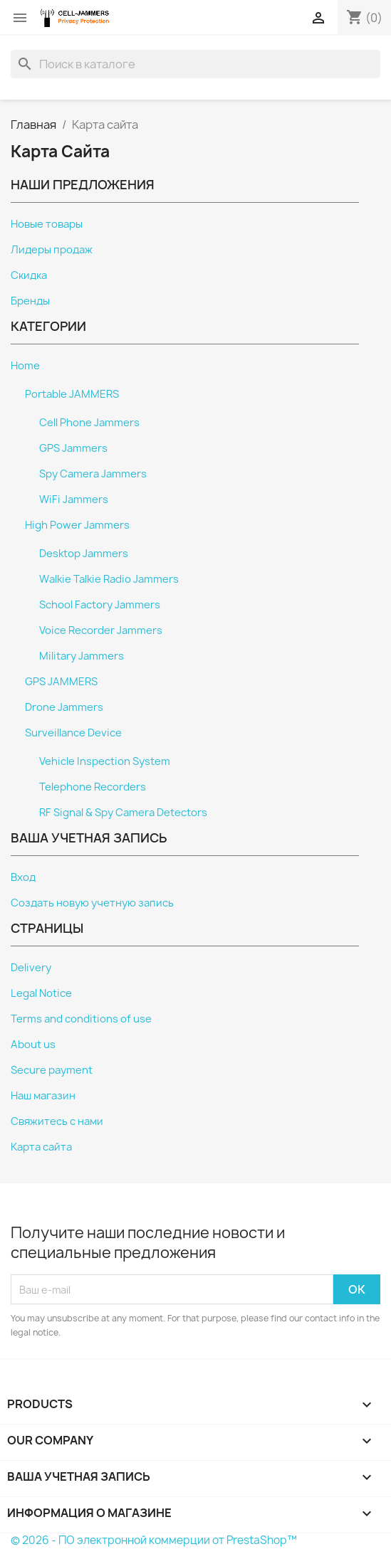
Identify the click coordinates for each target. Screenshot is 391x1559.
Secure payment (52, 1070)
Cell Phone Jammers (89, 423)
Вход (23, 877)
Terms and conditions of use (81, 1019)
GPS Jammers (73, 448)
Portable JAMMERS (72, 394)
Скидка (29, 275)
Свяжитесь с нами (57, 1121)
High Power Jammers (77, 525)
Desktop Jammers (83, 553)
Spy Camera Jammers (93, 474)
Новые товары (47, 224)
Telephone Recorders (92, 787)
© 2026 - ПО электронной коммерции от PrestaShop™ (154, 1540)
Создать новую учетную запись (92, 903)
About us (33, 1044)
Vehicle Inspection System (104, 761)
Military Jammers (81, 656)
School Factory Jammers (99, 605)
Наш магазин (43, 1096)
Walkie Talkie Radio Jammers (109, 579)
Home (25, 366)
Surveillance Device (73, 733)
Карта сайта (41, 1147)
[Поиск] (195, 64)
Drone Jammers (64, 707)
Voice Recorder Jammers (100, 630)
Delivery (31, 968)
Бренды (30, 301)
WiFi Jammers (73, 499)
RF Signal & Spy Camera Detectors (123, 812)
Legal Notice (41, 993)
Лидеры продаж (52, 250)
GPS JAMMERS (61, 682)
